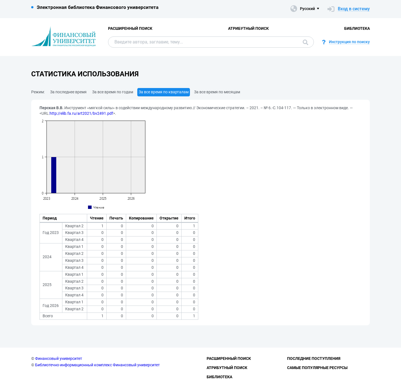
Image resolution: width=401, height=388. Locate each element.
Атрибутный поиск (248, 28)
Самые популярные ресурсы (317, 367)
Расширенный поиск (130, 28)
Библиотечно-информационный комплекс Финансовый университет (97, 365)
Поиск (305, 42)
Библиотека (357, 28)
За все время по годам (112, 92)
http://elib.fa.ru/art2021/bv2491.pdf (81, 113)
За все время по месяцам (217, 92)
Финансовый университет (58, 358)
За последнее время (68, 92)
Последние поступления (313, 358)
